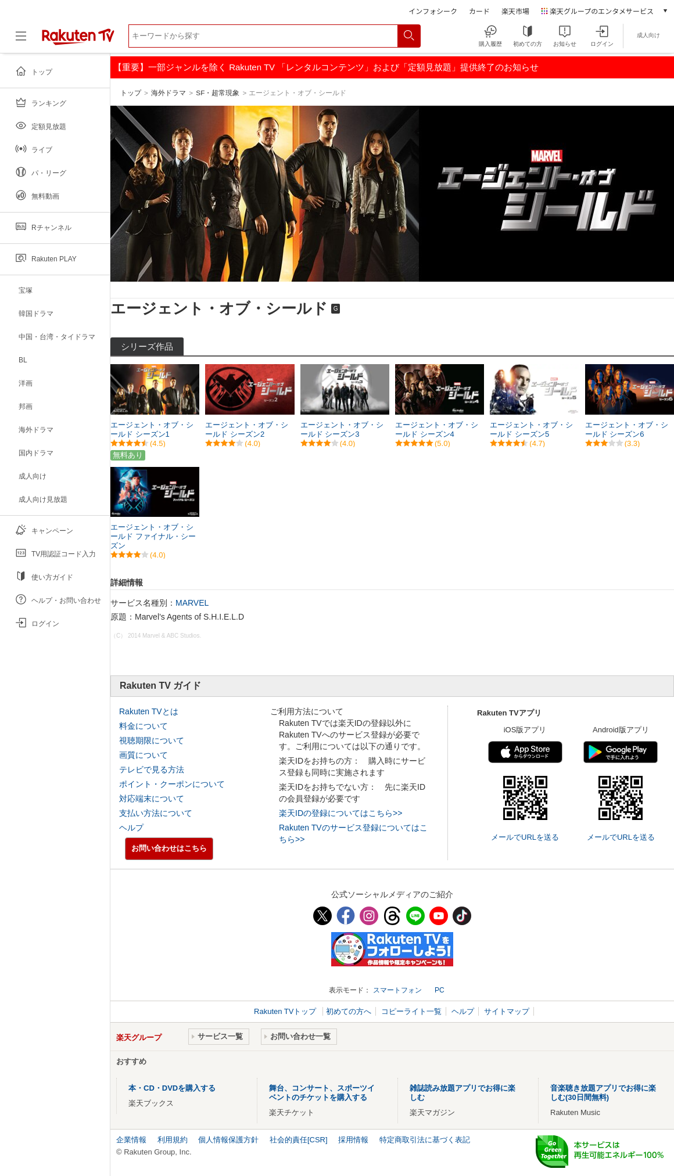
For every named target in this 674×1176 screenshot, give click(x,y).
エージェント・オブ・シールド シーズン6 (626, 429)
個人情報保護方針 (228, 1139)
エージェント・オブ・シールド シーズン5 (531, 429)
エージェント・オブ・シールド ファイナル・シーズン (153, 536)
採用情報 (353, 1139)
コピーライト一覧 (411, 1011)
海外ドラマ (168, 92)
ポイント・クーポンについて (172, 784)
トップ (130, 92)
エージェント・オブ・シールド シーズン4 (436, 429)
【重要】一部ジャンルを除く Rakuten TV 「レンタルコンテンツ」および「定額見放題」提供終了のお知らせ (326, 67)
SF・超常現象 (217, 92)
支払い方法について (155, 813)
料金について (143, 726)
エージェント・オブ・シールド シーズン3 (341, 429)
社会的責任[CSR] (299, 1139)
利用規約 (172, 1139)
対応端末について (151, 798)
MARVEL (192, 602)
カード (479, 11)
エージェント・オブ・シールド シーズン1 (151, 429)
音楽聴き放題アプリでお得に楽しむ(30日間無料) (603, 1093)
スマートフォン (397, 990)
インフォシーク (432, 11)
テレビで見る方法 (151, 769)
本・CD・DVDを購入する (172, 1088)
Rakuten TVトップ (286, 1011)
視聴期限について (151, 740)
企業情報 (131, 1139)
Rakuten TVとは (148, 711)
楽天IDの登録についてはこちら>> (340, 813)
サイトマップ (506, 1011)
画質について (143, 755)
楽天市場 (515, 11)
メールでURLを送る (525, 837)
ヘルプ (131, 827)
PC (439, 990)
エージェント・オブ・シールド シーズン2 (246, 429)
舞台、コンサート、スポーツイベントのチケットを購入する (322, 1093)
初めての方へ (348, 1011)
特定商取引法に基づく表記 (424, 1139)
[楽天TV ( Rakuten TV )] (78, 42)
